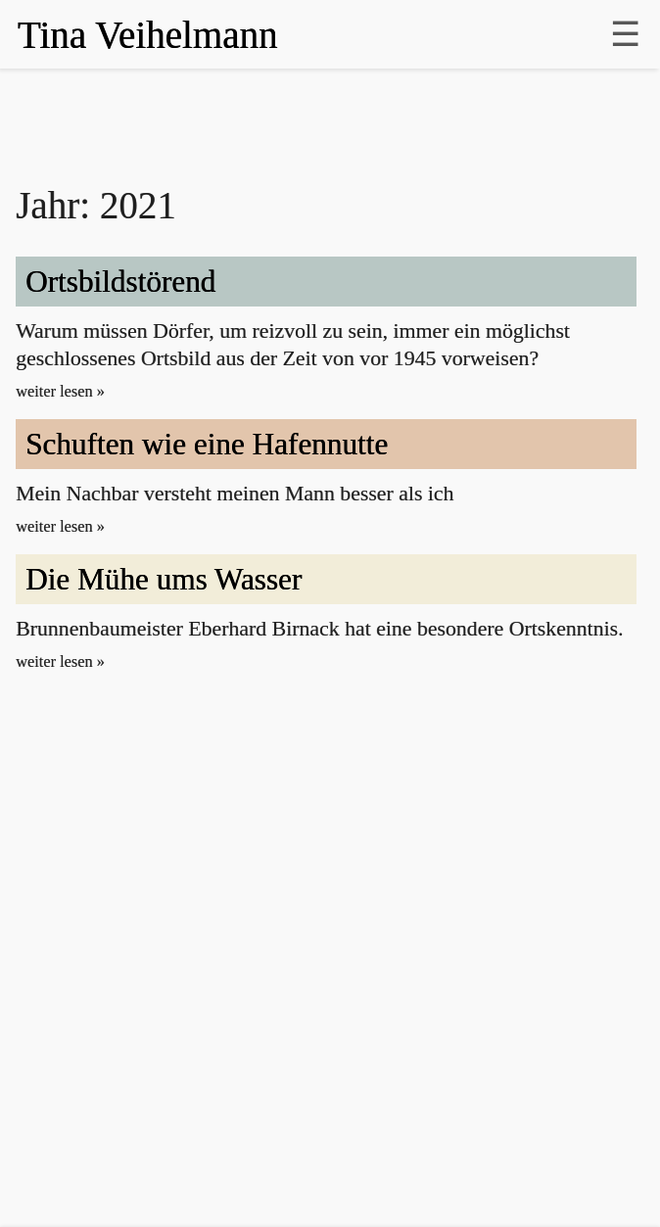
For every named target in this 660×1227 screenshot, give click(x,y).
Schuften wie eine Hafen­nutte (206, 444)
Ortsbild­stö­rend (120, 281)
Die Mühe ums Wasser (163, 579)
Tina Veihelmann (148, 35)
